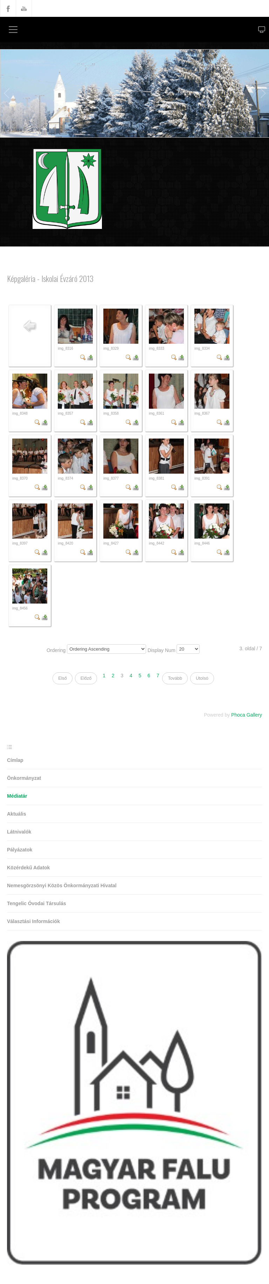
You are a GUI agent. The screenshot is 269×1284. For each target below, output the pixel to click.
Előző (86, 678)
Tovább (175, 678)
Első (62, 678)
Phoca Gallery (246, 715)
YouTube (24, 8)
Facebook (8, 8)
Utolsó (202, 678)
